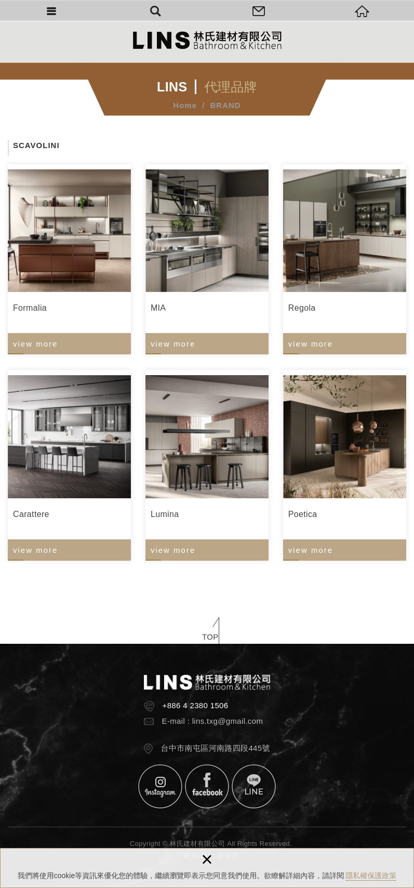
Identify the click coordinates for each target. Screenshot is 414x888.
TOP (210, 636)
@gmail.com (240, 721)
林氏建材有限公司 (207, 40)
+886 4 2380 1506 (196, 705)
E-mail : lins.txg (190, 721)
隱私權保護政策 (370, 875)
